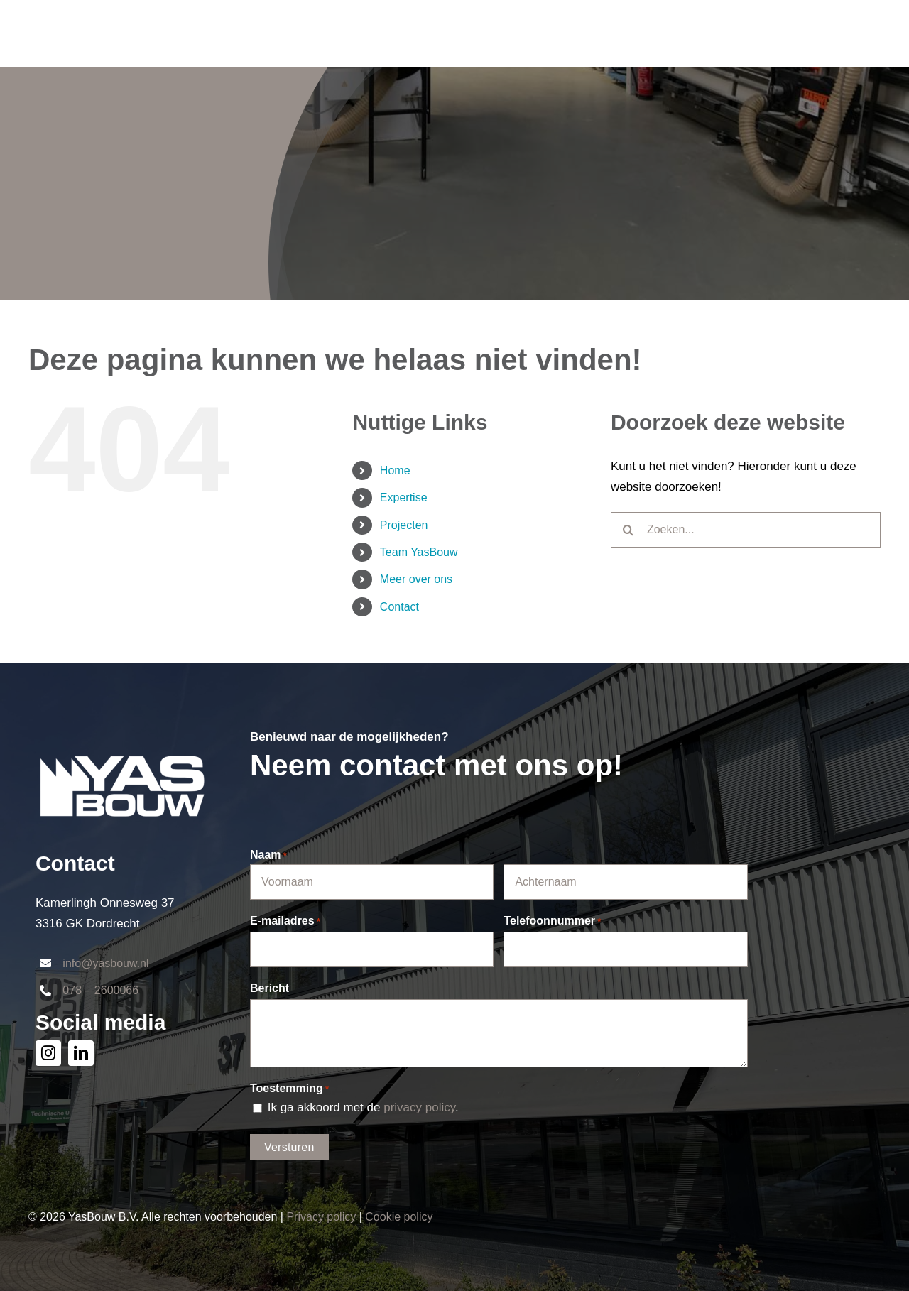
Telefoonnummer (552, 922)
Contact (399, 607)
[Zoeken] (628, 530)
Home (395, 470)
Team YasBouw (419, 552)
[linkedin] (81, 1053)
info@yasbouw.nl (105, 963)
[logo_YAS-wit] (122, 740)
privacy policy (419, 1107)
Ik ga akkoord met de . (363, 1107)
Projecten (404, 525)
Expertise (404, 497)
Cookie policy (398, 1217)
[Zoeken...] (746, 530)
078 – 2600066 (100, 990)
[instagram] (48, 1053)
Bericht (269, 988)
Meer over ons (416, 579)
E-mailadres (285, 922)
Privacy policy (321, 1217)
